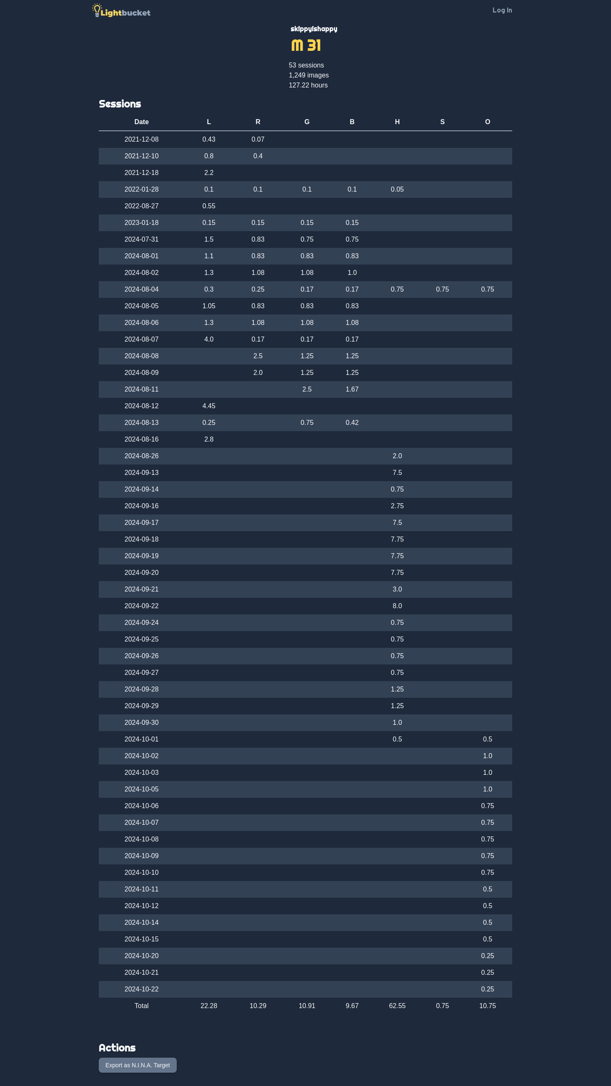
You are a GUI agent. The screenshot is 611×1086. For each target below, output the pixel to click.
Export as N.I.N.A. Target (137, 1065)
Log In (502, 10)
